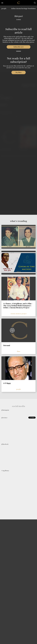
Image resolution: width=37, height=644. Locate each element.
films (18, 351)
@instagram (5, 410)
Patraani (6, 345)
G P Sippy (7, 383)
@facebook (4, 444)
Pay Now (19, 72)
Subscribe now (18, 47)
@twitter (4, 418)
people (3, 8)
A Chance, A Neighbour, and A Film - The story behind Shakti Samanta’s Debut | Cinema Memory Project (17, 306)
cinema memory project (19, 314)
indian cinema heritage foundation (23, 8)
